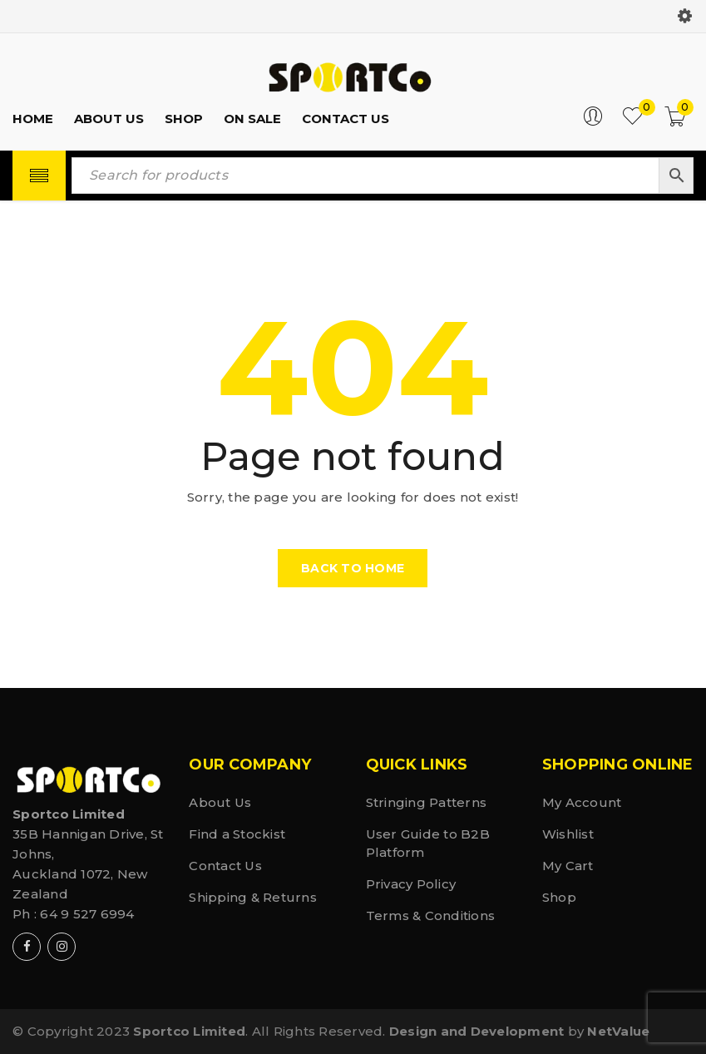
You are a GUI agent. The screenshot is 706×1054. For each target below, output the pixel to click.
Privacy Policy (411, 884)
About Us (220, 802)
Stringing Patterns (426, 802)
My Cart (568, 865)
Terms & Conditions (431, 915)
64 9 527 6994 (87, 914)
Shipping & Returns (253, 897)
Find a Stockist (237, 834)
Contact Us (225, 865)
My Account (582, 802)
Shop (559, 897)
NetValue (618, 1031)
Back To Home (352, 568)
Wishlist (568, 834)
